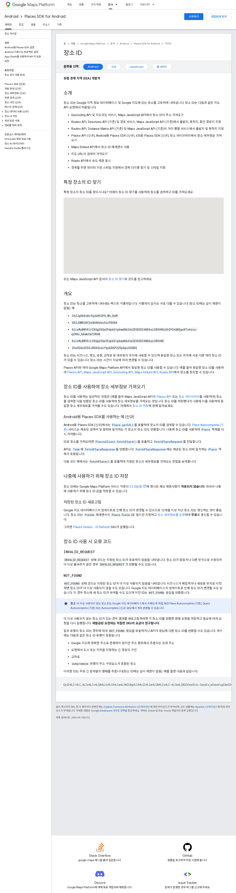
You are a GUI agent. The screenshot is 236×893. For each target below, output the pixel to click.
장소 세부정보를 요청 (171, 515)
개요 (69, 4)
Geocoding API (123, 372)
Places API (74, 372)
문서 (112, 43)
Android (11, 16)
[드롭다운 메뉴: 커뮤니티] (154, 4)
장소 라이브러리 (189, 397)
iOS (114, 67)
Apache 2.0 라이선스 (206, 706)
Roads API (166, 372)
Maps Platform (33, 4)
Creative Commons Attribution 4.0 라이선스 (126, 706)
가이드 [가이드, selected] (8, 24)
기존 (59, 24)
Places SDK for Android (44, 16)
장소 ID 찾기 (116, 279)
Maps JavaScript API (98, 372)
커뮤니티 (145, 4)
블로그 (129, 4)
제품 (81, 4)
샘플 (33, 24)
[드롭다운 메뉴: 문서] (117, 4)
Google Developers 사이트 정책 (108, 710)
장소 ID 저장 (141, 406)
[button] (25, 111)
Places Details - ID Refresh (91, 527)
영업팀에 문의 (219, 16)
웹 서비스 (162, 67)
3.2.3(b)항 (135, 486)
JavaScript (136, 67)
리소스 (46, 24)
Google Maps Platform (92, 43)
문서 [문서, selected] (110, 4)
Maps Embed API (146, 372)
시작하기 (194, 16)
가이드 (168, 43)
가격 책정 (96, 4)
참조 (21, 24)
